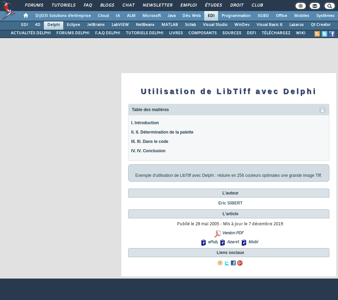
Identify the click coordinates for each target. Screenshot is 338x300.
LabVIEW (120, 24)
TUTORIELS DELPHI (144, 33)
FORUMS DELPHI (73, 33)
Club (257, 5)
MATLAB (169, 24)
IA (118, 15)
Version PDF (232, 233)
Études (213, 5)
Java (172, 15)
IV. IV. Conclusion (148, 150)
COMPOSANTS (202, 33)
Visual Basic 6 (269, 24)
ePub (212, 242)
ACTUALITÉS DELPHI (31, 33)
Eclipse (73, 24)
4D (37, 24)
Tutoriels (63, 5)
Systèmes (325, 15)
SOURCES (231, 33)
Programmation (236, 15)
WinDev (242, 24)
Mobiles (301, 15)
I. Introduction (145, 122)
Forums (34, 5)
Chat (128, 5)
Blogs (106, 5)
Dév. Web (191, 15)
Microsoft (151, 15)
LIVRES (176, 33)
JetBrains (96, 24)
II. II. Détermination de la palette (162, 132)
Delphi (53, 24)
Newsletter (157, 5)
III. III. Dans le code (149, 141)
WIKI (301, 33)
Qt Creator (321, 24)
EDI (211, 15)
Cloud (103, 15)
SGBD (263, 15)
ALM (131, 15)
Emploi (188, 5)
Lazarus (296, 24)
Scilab (190, 24)
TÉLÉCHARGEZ (276, 33)
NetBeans (145, 24)
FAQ (87, 5)
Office (281, 15)
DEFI (251, 33)
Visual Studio (215, 24)
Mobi (252, 242)
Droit (236, 5)
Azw (230, 242)
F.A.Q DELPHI (107, 33)
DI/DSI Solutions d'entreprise (63, 15)
